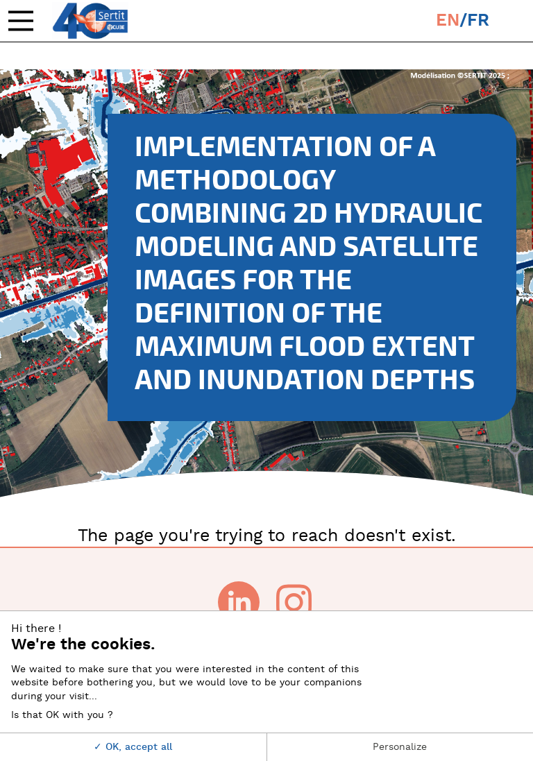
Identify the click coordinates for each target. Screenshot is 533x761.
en (447, 20)
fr (478, 20)
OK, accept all (133, 747)
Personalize (400, 747)
